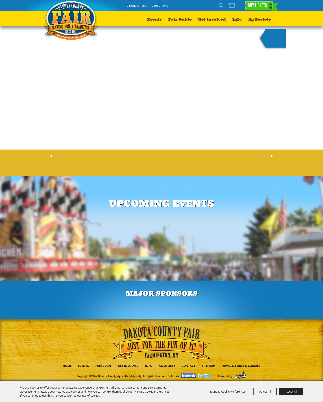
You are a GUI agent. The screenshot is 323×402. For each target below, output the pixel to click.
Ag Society (259, 19)
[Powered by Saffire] (241, 376)
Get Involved (212, 19)
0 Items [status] (163, 5)
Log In (145, 5)
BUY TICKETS (257, 6)
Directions (133, 5)
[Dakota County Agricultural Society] (72, 20)
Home (67, 366)
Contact (188, 366)
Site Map (208, 366)
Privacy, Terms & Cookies (240, 366)
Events (154, 19)
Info (237, 19)
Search (221, 5)
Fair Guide (180, 19)
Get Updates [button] (231, 5)
